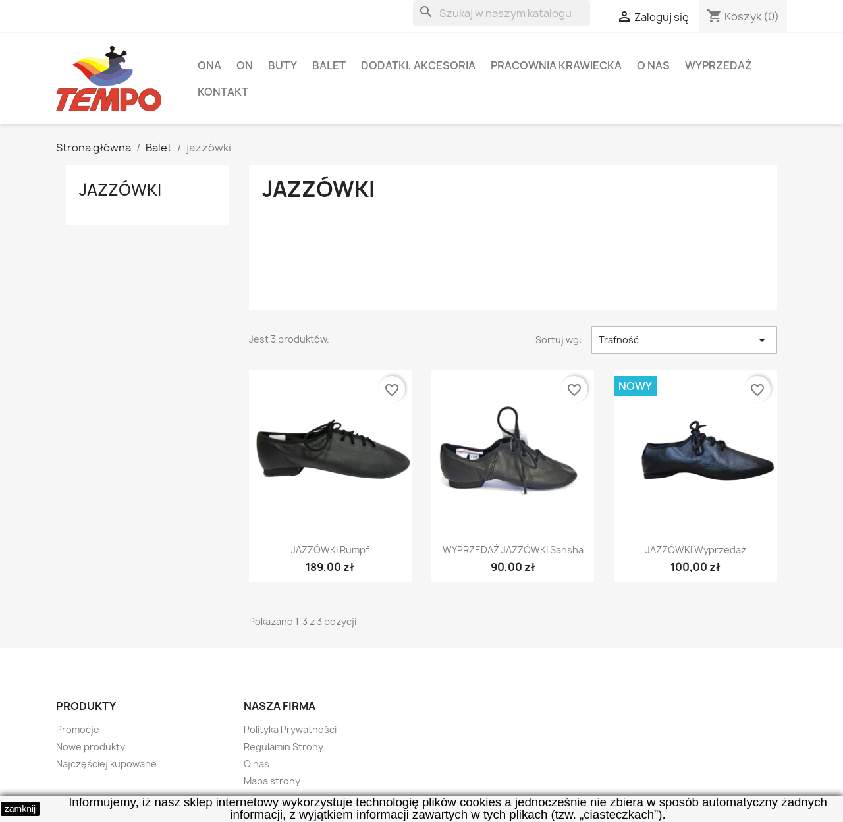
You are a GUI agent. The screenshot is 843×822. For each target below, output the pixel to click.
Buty (282, 65)
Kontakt (223, 91)
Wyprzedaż (718, 65)
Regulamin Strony (283, 746)
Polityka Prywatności (290, 729)
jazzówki (120, 189)
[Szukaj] (501, 13)
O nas (653, 65)
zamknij (20, 809)
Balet (329, 65)
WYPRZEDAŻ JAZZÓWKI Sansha (513, 549)
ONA (209, 65)
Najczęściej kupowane (106, 763)
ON (244, 65)
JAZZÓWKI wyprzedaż (695, 549)
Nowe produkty (90, 746)
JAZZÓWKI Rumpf (330, 549)
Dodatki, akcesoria (418, 65)
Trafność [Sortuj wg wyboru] (684, 340)
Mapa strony (272, 781)
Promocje (77, 729)
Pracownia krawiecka (556, 65)
